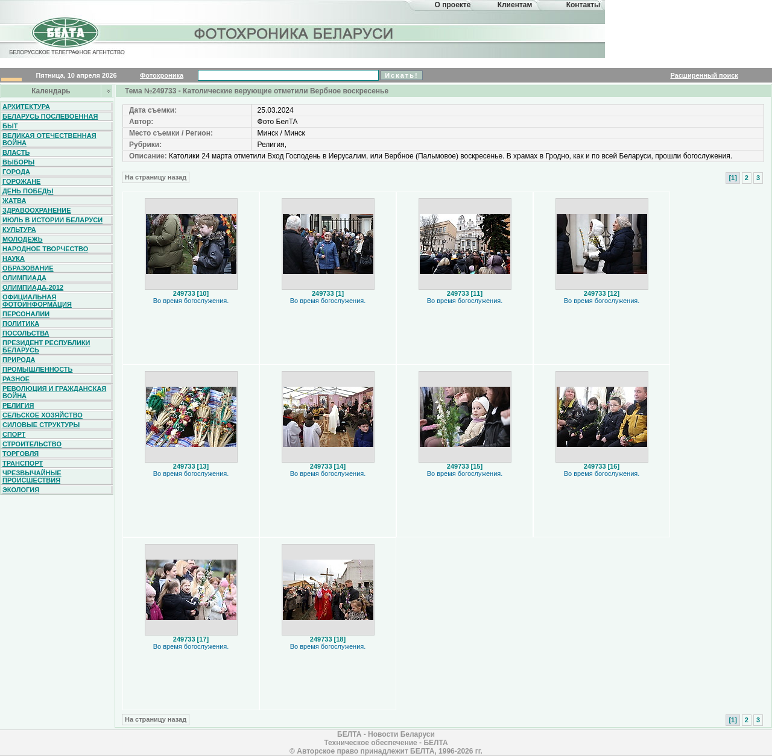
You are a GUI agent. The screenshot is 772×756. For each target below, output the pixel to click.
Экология (20, 489)
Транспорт (22, 463)
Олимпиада (24, 277)
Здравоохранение (36, 210)
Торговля (20, 453)
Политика (20, 323)
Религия (18, 405)
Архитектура (26, 106)
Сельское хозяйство (42, 415)
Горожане (21, 181)
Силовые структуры (41, 424)
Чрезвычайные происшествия (32, 476)
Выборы (18, 162)
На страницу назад (155, 177)
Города (16, 171)
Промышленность (37, 369)
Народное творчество (45, 248)
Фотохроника (161, 75)
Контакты (583, 5)
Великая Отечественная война (49, 139)
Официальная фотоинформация (37, 300)
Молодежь (22, 239)
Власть (16, 152)
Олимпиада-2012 (32, 287)
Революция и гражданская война (54, 392)
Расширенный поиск (704, 75)
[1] (732, 177)
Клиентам (515, 5)
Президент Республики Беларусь (46, 346)
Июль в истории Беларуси (52, 219)
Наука (13, 258)
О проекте (453, 5)
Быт (9, 126)
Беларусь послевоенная (50, 116)
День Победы (27, 191)
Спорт (13, 434)
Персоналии (25, 313)
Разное (16, 379)
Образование (28, 268)
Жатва (14, 200)
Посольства (25, 333)
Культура (19, 229)
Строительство (32, 444)
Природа (19, 359)
